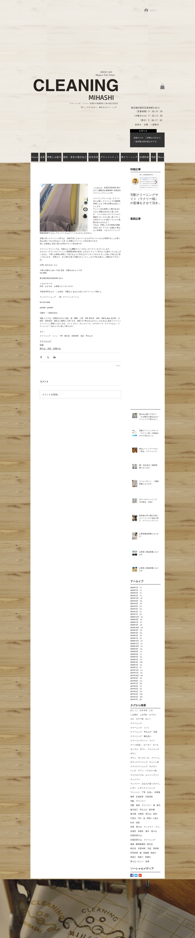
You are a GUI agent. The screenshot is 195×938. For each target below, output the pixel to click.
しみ (151, 710)
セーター (147, 745)
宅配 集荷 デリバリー (140, 805)
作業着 (157, 792)
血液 (147, 861)
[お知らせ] (143, 131)
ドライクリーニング (139, 766)
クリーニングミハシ (139, 740)
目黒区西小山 (136, 835)
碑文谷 (150, 844)
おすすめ (143, 710)
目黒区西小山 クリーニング (142, 840)
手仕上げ (89, 336)
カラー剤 (139, 719)
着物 (132, 844)
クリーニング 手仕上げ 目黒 (143, 732)
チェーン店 (154, 762)
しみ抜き (134, 714)
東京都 (152, 809)
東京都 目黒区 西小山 (140, 814)
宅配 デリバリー (138, 801)
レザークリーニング (146, 788)
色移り (140, 857)
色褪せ (148, 857)
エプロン (153, 714)
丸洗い (150, 792)
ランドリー (135, 779)
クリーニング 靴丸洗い (140, 736)
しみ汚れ (143, 714)
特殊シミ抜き (152, 818)
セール (156, 745)
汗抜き (133, 818)
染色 (155, 814)
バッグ (133, 770)
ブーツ (140, 770)
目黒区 (133, 831)
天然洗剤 (149, 796)
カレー (148, 719)
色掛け (133, 857)
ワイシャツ (135, 792)
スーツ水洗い (136, 745)
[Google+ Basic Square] (140, 875)
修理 (132, 796)
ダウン (133, 753)
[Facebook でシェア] (41, 357)
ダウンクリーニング (139, 762)
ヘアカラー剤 (151, 770)
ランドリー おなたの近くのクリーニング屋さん (145, 783)
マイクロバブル (137, 775)
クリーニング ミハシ (49, 336)
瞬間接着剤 (140, 844)
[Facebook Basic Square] (131, 875)
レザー (133, 788)
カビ (132, 719)
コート (152, 740)
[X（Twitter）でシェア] (47, 357)
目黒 (42, 345)
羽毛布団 (134, 853)
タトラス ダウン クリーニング (144, 749)
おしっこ (134, 710)
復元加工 (134, 809)
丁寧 (61, 336)
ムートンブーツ (152, 775)
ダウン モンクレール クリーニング (145, 758)
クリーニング (45, 341)
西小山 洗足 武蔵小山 (50, 348)
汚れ (140, 818)
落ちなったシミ (137, 861)
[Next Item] (156, 182)
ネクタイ (153, 766)
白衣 (132, 822)
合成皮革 (139, 796)
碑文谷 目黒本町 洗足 (74, 336)
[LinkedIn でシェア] (54, 357)
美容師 (156, 848)
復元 (158, 805)
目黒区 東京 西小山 (147, 831)
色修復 (146, 853)
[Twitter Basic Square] (136, 875)
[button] (162, 86)
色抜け (153, 853)
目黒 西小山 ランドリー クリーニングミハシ (145, 827)
